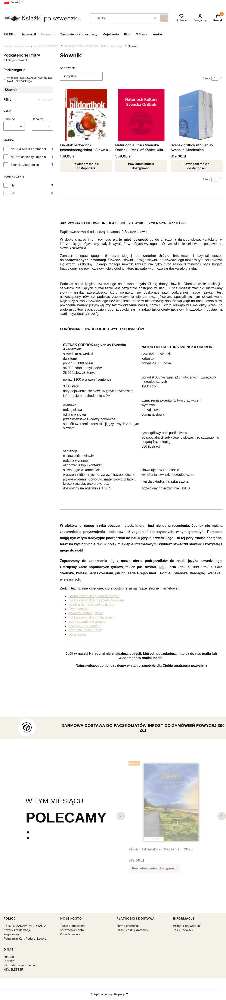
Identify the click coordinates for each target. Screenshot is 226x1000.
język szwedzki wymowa (86, 621)
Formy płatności (128, 925)
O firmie (8, 961)
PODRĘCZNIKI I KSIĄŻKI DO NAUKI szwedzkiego (93, 46)
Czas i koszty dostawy (132, 930)
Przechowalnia (70, 934)
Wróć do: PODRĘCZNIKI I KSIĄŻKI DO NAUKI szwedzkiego (27, 79)
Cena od (9, 119)
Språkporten (77, 634)
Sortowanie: (68, 68)
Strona (207, 78)
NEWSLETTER (13, 969)
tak (12, 193)
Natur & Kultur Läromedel (28, 149)
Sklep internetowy (108, 994)
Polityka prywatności (187, 925)
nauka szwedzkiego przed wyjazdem (96, 600)
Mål (162, 567)
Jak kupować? (183, 930)
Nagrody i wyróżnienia (19, 965)
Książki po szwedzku (16, 46)
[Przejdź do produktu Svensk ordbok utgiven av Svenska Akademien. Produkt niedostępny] (197, 115)
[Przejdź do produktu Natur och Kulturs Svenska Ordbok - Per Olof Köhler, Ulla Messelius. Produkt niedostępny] (141, 115)
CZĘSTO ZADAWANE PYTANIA (24, 925)
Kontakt (8, 956)
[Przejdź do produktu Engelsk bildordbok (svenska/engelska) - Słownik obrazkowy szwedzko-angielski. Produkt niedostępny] (86, 115)
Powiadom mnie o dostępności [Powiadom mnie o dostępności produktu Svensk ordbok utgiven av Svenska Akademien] (197, 166)
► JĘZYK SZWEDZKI (46, 46)
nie (12, 185)
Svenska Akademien (24, 164)
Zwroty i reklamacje (17, 930)
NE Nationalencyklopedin (28, 157)
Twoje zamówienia (72, 925)
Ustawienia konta (72, 930)
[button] (164, 18)
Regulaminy (11, 934)
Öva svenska (78, 609)
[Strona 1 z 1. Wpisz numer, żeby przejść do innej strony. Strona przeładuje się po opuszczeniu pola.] (214, 78)
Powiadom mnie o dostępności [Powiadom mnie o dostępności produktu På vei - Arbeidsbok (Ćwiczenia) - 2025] (154, 868)
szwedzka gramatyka (84, 626)
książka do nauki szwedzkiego (91, 604)
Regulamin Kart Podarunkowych (25, 938)
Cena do (37, 119)
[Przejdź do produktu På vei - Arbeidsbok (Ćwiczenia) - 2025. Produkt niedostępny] (171, 802)
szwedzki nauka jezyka (85, 613)
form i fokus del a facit (85, 630)
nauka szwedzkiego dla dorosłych (93, 596)
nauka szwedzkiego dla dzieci (91, 617)
